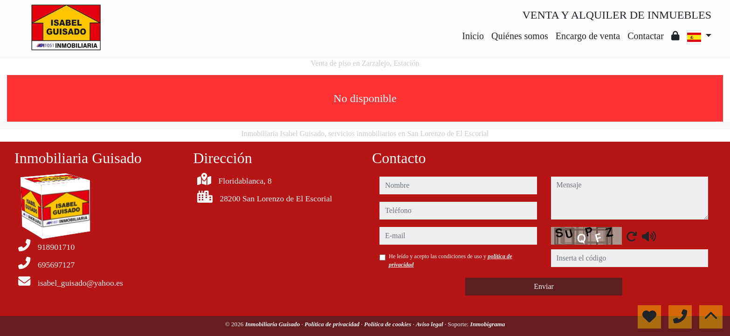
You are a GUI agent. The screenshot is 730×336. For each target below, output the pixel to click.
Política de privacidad (332, 324)
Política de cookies (388, 324)
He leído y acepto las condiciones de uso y (450, 260)
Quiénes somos (519, 36)
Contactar (645, 36)
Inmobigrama (487, 324)
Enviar (544, 286)
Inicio (473, 36)
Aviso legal (430, 324)
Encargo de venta (588, 36)
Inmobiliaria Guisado (273, 324)
